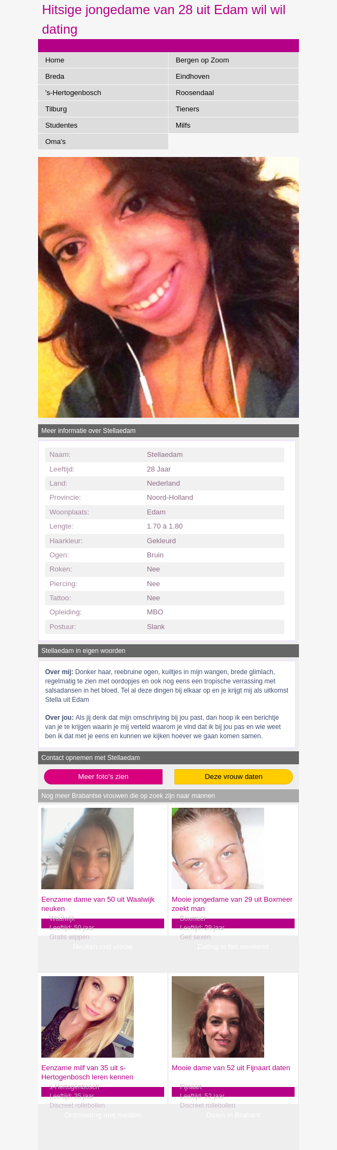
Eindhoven (192, 76)
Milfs (183, 125)
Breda (54, 76)
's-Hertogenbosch (73, 93)
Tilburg (56, 109)
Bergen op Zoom (202, 60)
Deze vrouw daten (234, 776)
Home (54, 60)
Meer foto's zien (103, 776)
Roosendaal (195, 93)
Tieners (187, 109)
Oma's (55, 141)
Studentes (61, 125)
